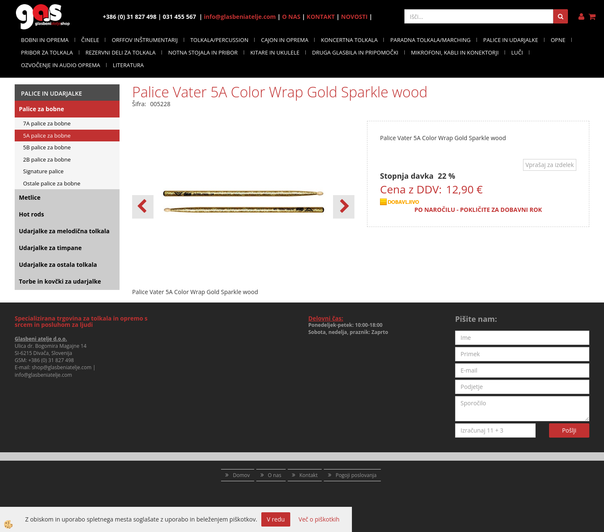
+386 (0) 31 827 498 (51, 360)
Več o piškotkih (319, 519)
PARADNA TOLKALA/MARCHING (430, 40)
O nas (274, 475)
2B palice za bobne (47, 159)
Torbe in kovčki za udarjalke (60, 281)
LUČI (517, 52)
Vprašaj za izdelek (550, 165)
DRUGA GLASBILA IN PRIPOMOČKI (355, 52)
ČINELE (90, 40)
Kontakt (308, 475)
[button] (343, 207)
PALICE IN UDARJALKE (510, 40)
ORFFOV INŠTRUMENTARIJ (144, 40)
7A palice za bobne (46, 123)
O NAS (291, 17)
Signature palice (43, 171)
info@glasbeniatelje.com (240, 17)
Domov (241, 475)
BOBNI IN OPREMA (45, 40)
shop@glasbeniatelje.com (62, 367)
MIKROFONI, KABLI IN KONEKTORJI (455, 52)
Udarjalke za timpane (50, 248)
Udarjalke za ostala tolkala (58, 265)
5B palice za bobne (47, 147)
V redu (276, 519)
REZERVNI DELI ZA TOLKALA (121, 52)
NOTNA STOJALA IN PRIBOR (203, 52)
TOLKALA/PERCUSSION (219, 40)
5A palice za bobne (46, 135)
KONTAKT (321, 17)
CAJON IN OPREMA (284, 40)
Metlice (30, 197)
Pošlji (569, 430)
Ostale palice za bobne (51, 183)
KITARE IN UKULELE (274, 52)
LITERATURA (128, 65)
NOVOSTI (354, 17)
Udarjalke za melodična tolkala (64, 231)
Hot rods (31, 214)
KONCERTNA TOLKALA (349, 40)
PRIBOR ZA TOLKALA (47, 52)
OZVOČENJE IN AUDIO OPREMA (60, 65)
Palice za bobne (41, 109)
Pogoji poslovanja (356, 475)
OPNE (558, 40)
